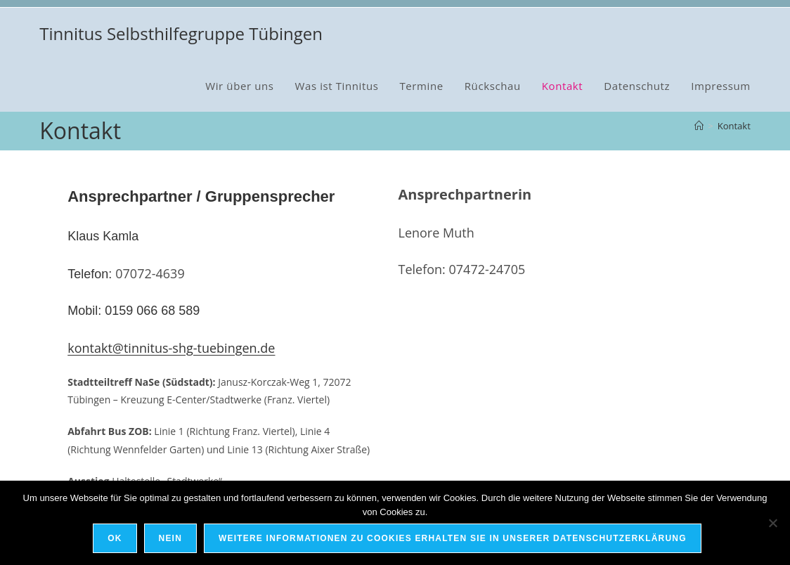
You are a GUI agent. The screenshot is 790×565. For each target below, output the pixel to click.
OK (116, 540)
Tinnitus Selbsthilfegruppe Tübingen (181, 33)
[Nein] (772, 524)
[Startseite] (699, 125)
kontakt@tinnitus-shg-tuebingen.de (171, 347)
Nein (171, 540)
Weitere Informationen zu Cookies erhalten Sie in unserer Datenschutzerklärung (454, 540)
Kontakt (734, 125)
